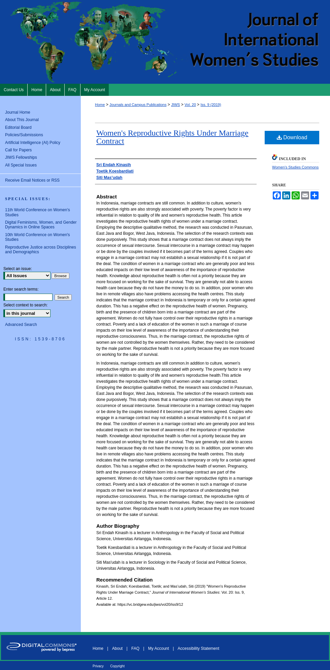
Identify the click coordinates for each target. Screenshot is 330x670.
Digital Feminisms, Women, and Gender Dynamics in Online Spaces (41, 224)
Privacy (98, 666)
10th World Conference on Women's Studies (37, 237)
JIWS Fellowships (21, 157)
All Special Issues (21, 165)
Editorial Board (18, 127)
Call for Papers (18, 150)
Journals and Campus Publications (137, 105)
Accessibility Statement (198, 648)
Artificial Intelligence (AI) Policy (32, 142)
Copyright (117, 666)
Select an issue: (17, 268)
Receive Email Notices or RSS (32, 180)
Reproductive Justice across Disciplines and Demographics (40, 249)
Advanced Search (21, 324)
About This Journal (22, 119)
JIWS (175, 105)
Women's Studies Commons (295, 167)
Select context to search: (25, 305)
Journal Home (17, 112)
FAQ (135, 648)
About (117, 648)
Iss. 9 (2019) (210, 105)
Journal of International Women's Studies (165, 42)
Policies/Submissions (24, 135)
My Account (158, 648)
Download (292, 137)
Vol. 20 (190, 105)
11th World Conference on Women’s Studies (37, 212)
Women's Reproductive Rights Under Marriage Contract (172, 136)
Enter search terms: (21, 289)
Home (100, 105)
